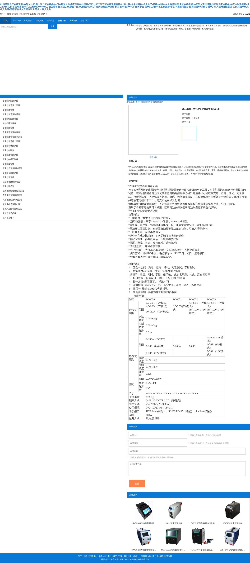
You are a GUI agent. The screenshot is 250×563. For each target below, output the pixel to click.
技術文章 (51, 20)
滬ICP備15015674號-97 (126, 559)
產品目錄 (145, 102)
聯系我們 (84, 20)
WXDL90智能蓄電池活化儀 (203, 523)
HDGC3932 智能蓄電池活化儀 (144, 523)
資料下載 (62, 20)
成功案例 (73, 20)
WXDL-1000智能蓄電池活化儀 (144, 550)
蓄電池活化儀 (156, 102)
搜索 (53, 26)
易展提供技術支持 (108, 559)
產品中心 (17, 20)
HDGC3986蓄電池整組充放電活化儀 (203, 550)
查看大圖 (153, 157)
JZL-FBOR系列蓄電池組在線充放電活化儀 (232, 550)
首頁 (6, 20)
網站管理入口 (143, 559)
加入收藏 (246, 14)
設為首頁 (237, 14)
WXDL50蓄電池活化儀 (232, 523)
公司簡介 (28, 20)
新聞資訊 (39, 20)
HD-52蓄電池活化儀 (173, 523)
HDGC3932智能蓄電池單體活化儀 (173, 550)
